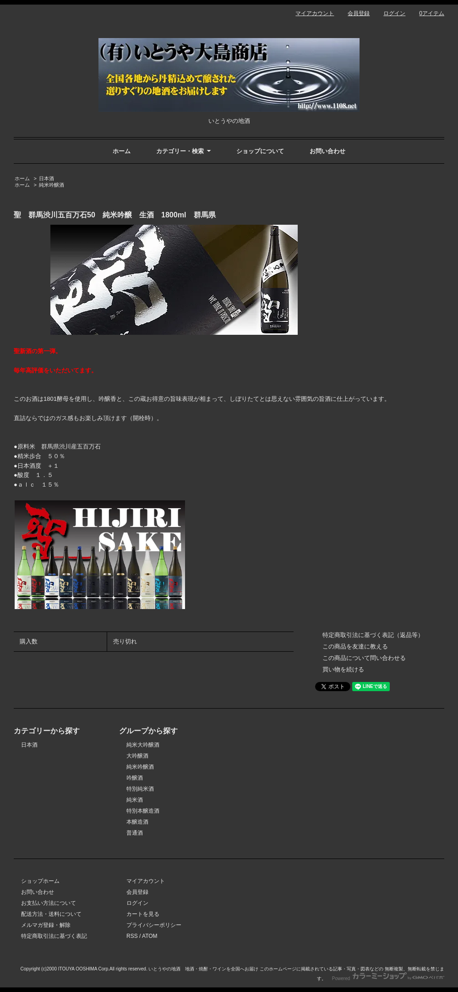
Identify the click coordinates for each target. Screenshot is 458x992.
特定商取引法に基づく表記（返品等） (373, 635)
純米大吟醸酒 (142, 745)
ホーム (122, 151)
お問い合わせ (327, 151)
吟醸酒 (134, 778)
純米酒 (134, 800)
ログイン (394, 13)
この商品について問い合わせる (364, 657)
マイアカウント (314, 13)
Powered (388, 978)
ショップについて (260, 151)
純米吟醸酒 (51, 185)
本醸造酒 (137, 822)
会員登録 (359, 13)
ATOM (150, 936)
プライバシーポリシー (153, 925)
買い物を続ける (343, 669)
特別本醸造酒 (142, 811)
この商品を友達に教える (355, 646)
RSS (132, 936)
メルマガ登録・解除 (46, 925)
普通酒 (134, 833)
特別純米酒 (140, 789)
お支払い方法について (48, 903)
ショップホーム (40, 881)
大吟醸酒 (137, 756)
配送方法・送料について (51, 914)
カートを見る (142, 914)
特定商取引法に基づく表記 (54, 936)
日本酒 (46, 178)
